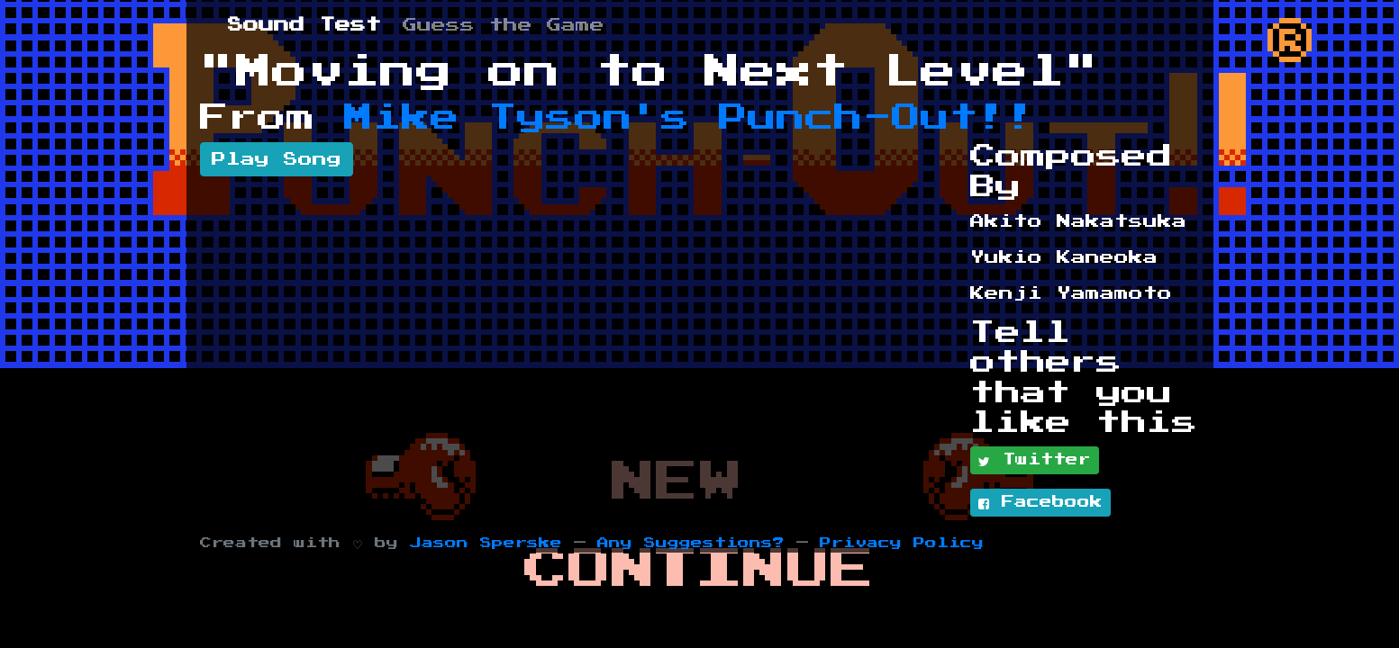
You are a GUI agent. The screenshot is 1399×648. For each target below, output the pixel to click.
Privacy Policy (902, 543)
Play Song (276, 159)
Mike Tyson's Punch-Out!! (690, 118)
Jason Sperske (486, 543)
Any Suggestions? (691, 543)
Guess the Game (503, 25)
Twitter (1034, 461)
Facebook (1040, 503)
